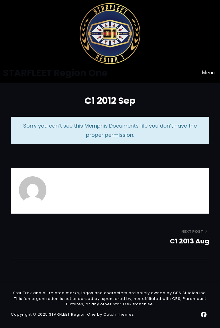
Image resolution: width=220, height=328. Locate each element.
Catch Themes (118, 314)
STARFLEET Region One (72, 314)
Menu (208, 73)
